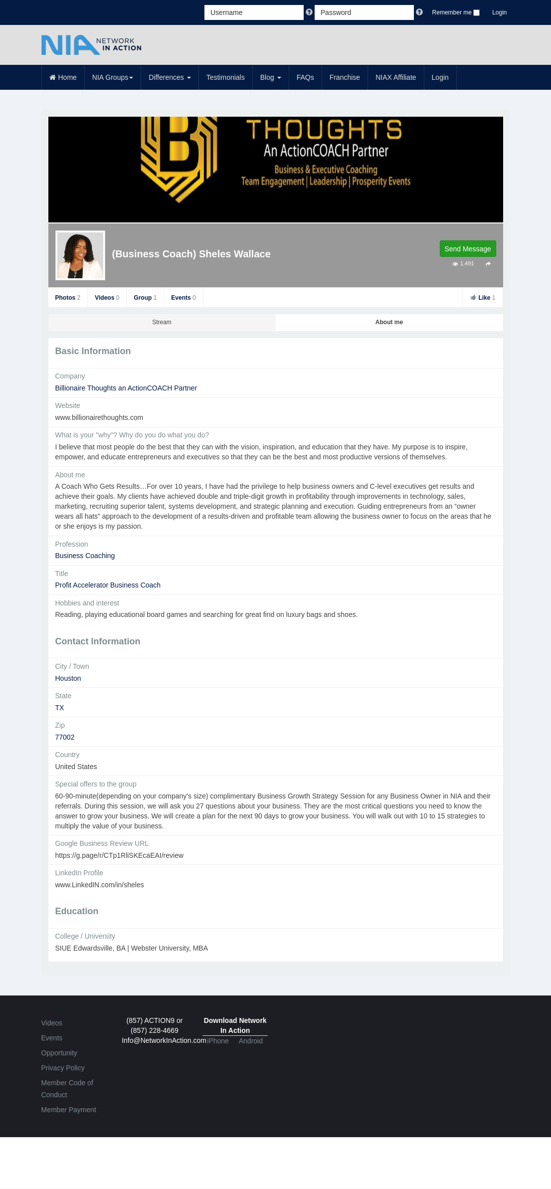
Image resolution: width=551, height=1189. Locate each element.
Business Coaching (85, 556)
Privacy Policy (63, 1068)
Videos (107, 297)
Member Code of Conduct (67, 1089)
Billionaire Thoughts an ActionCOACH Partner (126, 388)
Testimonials (225, 77)
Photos (68, 297)
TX (59, 708)
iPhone (218, 1041)
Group (145, 297)
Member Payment (68, 1110)
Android (251, 1041)
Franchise (345, 77)
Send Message (467, 249)
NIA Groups (112, 77)
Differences (169, 77)
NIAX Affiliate (395, 77)
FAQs (305, 77)
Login (499, 12)
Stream (162, 322)
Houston (68, 678)
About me (389, 322)
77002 (65, 737)
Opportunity (59, 1053)
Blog (270, 77)
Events (183, 297)
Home (63, 77)
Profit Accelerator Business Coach (108, 585)
